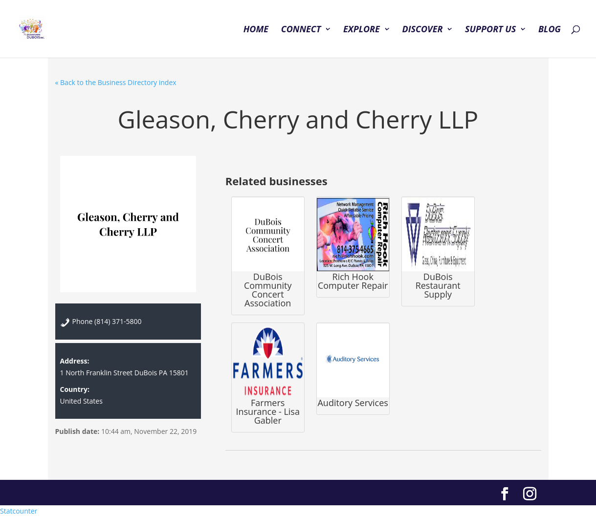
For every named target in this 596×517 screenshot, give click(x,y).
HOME (255, 30)
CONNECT (301, 30)
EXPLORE (361, 30)
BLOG (549, 30)
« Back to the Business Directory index (116, 82)
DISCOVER (422, 30)
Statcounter (18, 511)
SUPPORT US (490, 30)
